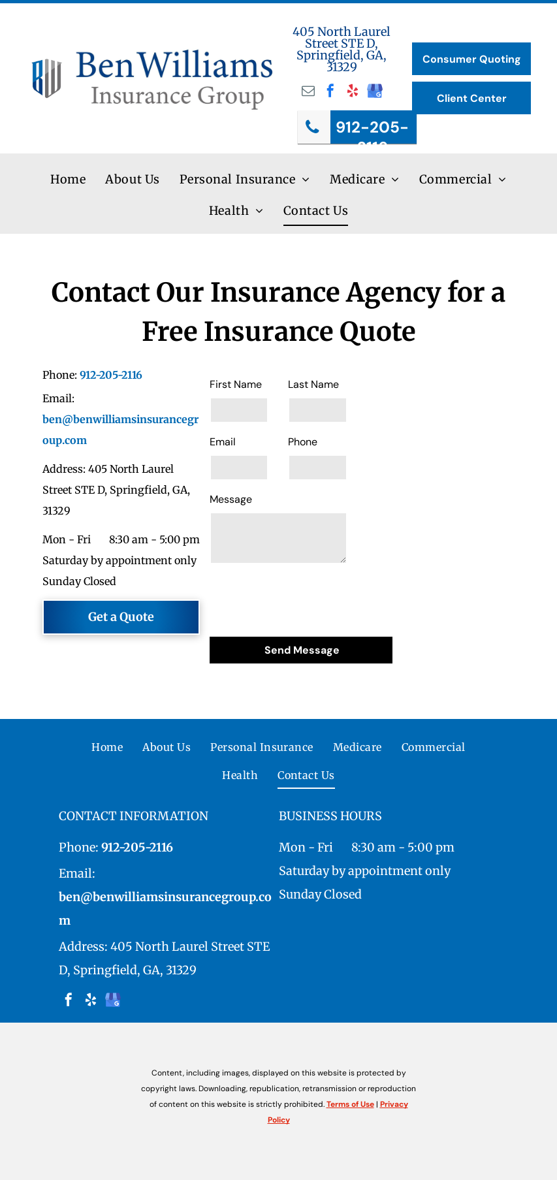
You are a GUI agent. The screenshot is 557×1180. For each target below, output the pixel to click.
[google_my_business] (375, 92)
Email (223, 442)
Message (231, 499)
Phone (302, 442)
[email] (308, 92)
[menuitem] (67, 180)
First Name (236, 384)
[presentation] (309, 598)
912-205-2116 (111, 374)
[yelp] (352, 92)
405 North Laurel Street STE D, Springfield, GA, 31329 (341, 49)
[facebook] (330, 92)
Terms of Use (350, 1104)
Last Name (313, 384)
